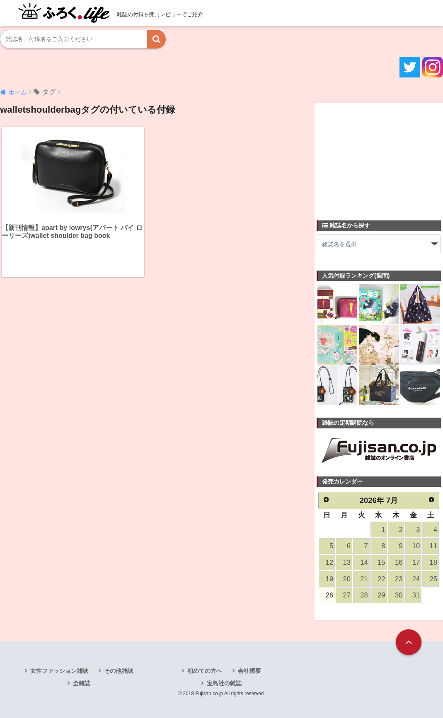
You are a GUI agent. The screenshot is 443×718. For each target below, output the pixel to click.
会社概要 (249, 670)
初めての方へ (204, 670)
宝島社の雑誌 (224, 683)
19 (329, 579)
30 (398, 595)
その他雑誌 (118, 670)
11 (433, 546)
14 (364, 562)
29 (381, 595)
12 (329, 562)
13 (347, 562)
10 (416, 546)
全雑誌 (81, 683)
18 (433, 562)
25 (433, 579)
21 (364, 579)
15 (381, 562)
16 (398, 562)
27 (347, 595)
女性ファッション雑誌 (59, 670)
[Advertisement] (379, 156)
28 (364, 595)
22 (381, 579)
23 (398, 579)
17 (416, 562)
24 (416, 579)
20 (347, 579)
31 (416, 595)
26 (329, 595)
